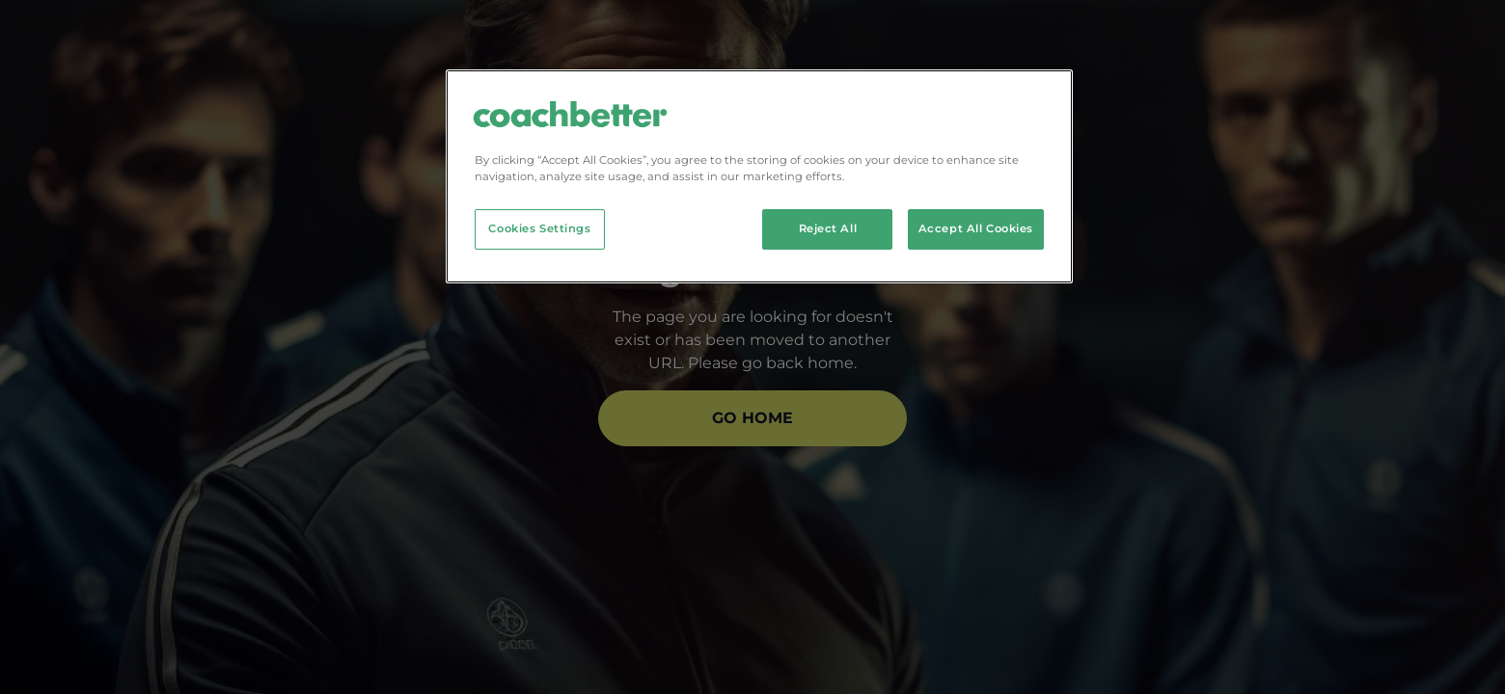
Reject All (828, 228)
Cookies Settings (539, 228)
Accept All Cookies (975, 228)
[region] (759, 176)
